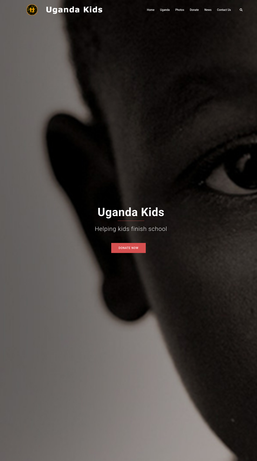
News (207, 9)
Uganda (165, 9)
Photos (179, 9)
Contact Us (224, 9)
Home (151, 9)
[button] (241, 9)
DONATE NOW (128, 248)
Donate (194, 9)
